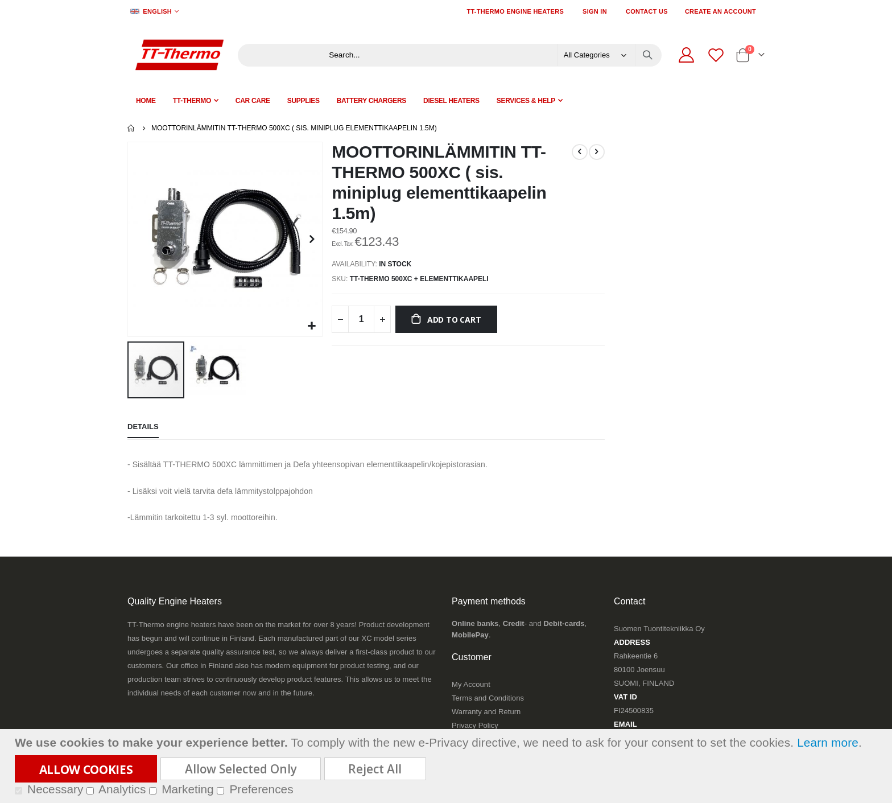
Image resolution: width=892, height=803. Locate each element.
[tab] (143, 426)
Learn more (827, 742)
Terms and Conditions (488, 697)
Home (131, 128)
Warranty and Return (486, 710)
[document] (447, 766)
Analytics (122, 789)
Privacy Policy (475, 724)
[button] (311, 325)
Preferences (261, 789)
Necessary (55, 789)
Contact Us (647, 11)
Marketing (187, 789)
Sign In (595, 11)
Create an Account (720, 11)
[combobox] (489, 55)
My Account (471, 683)
